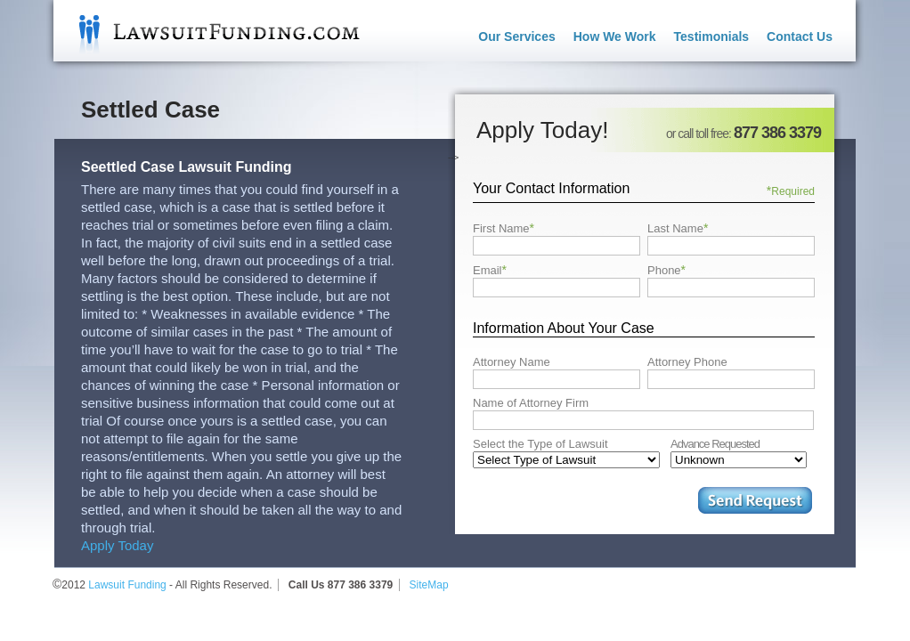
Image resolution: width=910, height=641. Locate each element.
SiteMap (429, 585)
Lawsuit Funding (206, 30)
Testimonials (712, 36)
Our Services (516, 36)
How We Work (614, 36)
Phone (666, 270)
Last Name (677, 228)
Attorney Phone (687, 362)
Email (490, 270)
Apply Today (117, 545)
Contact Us (800, 36)
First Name (503, 228)
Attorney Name (511, 362)
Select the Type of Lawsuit (540, 443)
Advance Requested (715, 443)
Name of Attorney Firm (531, 403)
